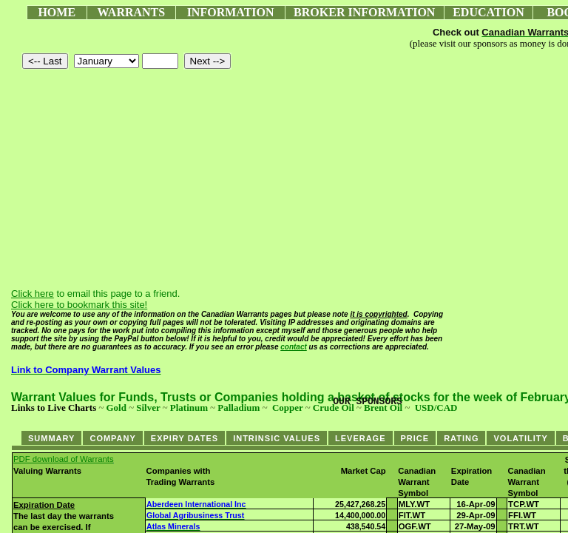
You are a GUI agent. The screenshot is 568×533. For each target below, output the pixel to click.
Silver (148, 407)
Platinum (189, 407)
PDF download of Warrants (63, 459)
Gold (116, 407)
